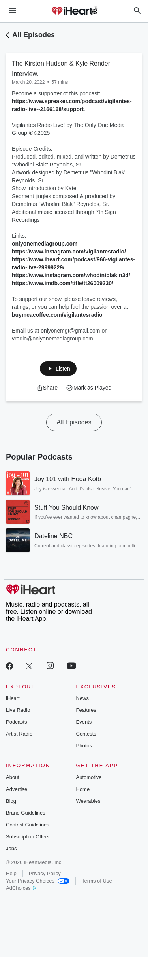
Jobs (11, 848)
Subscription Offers (27, 837)
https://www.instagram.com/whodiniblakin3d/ (71, 275)
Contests (86, 734)
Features (86, 710)
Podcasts (16, 722)
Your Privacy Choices (37, 881)
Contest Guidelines (27, 825)
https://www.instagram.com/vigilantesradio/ (69, 251)
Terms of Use (97, 881)
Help (11, 873)
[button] (58, 368)
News (82, 698)
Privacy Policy (45, 873)
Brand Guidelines (25, 813)
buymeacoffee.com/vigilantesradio (57, 315)
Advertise (16, 789)
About (12, 777)
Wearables (88, 801)
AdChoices (21, 888)
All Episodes (33, 35)
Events (84, 722)
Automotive (89, 777)
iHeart (13, 698)
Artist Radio (19, 734)
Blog (11, 801)
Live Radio (18, 710)
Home (83, 789)
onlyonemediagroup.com (44, 243)
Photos (84, 746)
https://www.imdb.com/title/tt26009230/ (62, 283)
